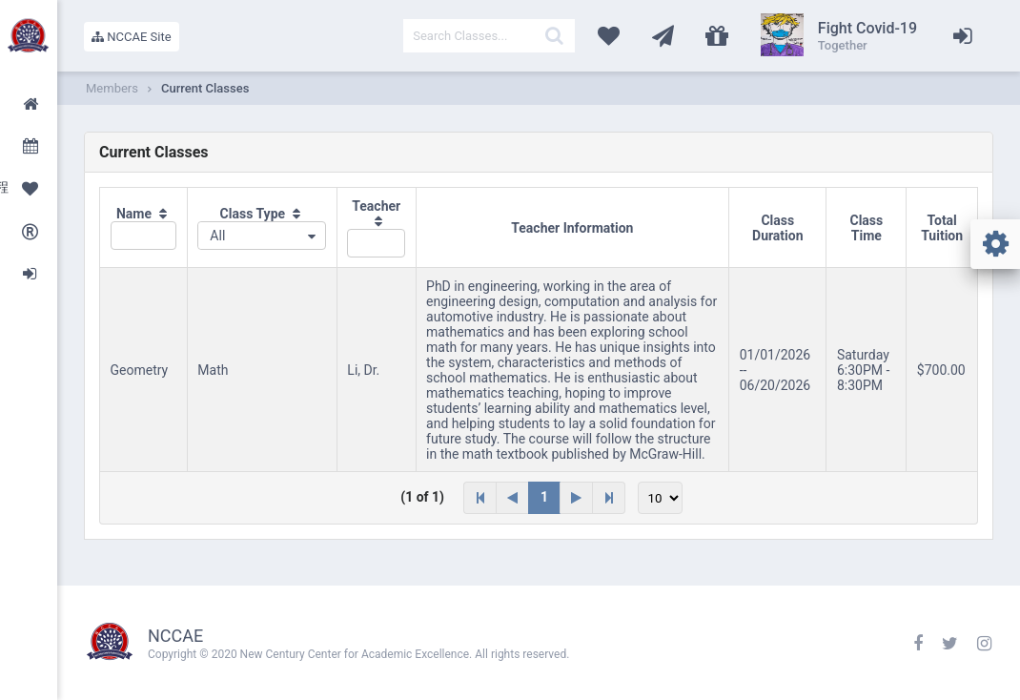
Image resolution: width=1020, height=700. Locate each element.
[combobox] (261, 235)
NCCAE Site (132, 37)
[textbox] (489, 35)
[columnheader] (144, 228)
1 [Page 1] (544, 496)
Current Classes (205, 88)
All (217, 235)
